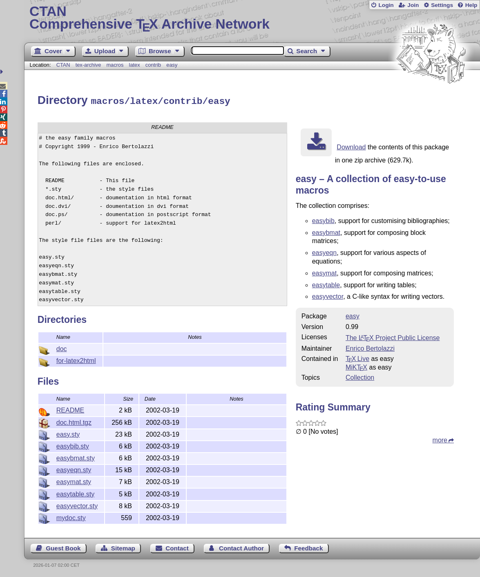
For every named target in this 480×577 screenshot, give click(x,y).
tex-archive (88, 65)
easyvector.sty (77, 504)
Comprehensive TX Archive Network (252, 18)
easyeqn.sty (73, 468)
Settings (442, 5)
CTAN (63, 65)
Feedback (308, 546)
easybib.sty (72, 445)
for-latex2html (76, 359)
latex (134, 65)
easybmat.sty (75, 456)
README (70, 409)
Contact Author (241, 546)
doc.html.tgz (74, 421)
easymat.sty (73, 480)
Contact (177, 546)
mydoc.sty (71, 516)
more (440, 438)
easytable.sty (75, 492)
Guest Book (63, 546)
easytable (326, 283)
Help (471, 5)
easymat (324, 271)
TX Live (357, 357)
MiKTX (356, 366)
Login (385, 5)
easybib (323, 219)
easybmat (326, 231)
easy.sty (68, 433)
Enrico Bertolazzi (370, 347)
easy (171, 65)
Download (351, 145)
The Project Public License (393, 336)
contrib (153, 65)
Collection (360, 376)
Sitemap (123, 546)
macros (114, 65)
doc (61, 347)
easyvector (327, 295)
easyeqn (324, 251)
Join (413, 5)
